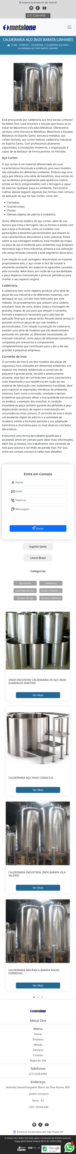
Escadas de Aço (25, 598)
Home (38, 1034)
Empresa (38, 1039)
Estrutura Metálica (51, 598)
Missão (38, 1044)
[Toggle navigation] (69, 27)
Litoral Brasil (38, 558)
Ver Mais (38, 695)
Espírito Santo (38, 546)
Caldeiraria (51, 583)
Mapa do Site (38, 1060)
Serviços (38, 1050)
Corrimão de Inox (25, 590)
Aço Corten (25, 583)
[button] (34, 997)
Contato (38, 1055)
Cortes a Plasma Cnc (51, 590)
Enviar (40, 528)
